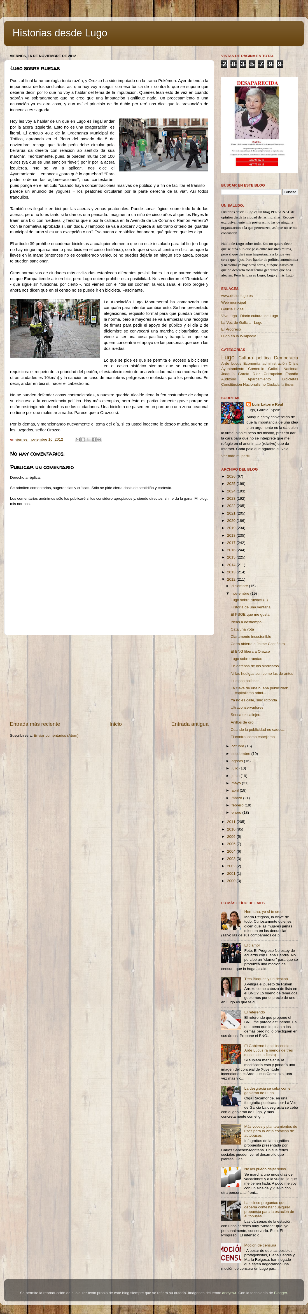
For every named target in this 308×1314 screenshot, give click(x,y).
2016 (232, 550)
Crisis (293, 363)
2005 (232, 844)
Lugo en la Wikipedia (238, 336)
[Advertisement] (109, 678)
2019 (232, 528)
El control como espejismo (253, 737)
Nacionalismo (254, 384)
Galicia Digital (232, 309)
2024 (232, 491)
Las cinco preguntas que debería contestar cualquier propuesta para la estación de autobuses (269, 1209)
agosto (238, 761)
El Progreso (231, 329)
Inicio (115, 724)
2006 (232, 836)
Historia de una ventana (251, 607)
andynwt (229, 1293)
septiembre (241, 754)
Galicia (273, 369)
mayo (237, 783)
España (291, 374)
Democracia (286, 357)
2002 (232, 866)
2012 (232, 579)
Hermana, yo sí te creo (263, 912)
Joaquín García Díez (240, 374)
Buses (289, 384)
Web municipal (233, 302)
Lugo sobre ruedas (246, 659)
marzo (237, 798)
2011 (232, 822)
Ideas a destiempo (246, 622)
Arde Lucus (231, 363)
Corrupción (272, 374)
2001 (232, 873)
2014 (232, 565)
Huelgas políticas (245, 681)
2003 (232, 859)
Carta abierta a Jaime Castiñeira (258, 644)
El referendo (254, 1012)
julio (235, 768)
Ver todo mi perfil (235, 456)
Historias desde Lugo (60, 33)
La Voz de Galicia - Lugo (241, 322)
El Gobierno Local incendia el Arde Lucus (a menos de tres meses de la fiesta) (268, 1050)
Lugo (228, 357)
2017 (232, 543)
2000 (232, 881)
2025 (232, 484)
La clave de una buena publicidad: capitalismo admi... (259, 690)
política (263, 357)
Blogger (280, 1293)
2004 (232, 851)
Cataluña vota (242, 629)
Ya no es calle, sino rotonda (254, 700)
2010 (232, 829)
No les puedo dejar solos (265, 1169)
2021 (232, 513)
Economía (251, 363)
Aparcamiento (259, 379)
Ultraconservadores (247, 707)
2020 (232, 520)
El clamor (252, 945)
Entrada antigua (190, 724)
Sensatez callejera (246, 715)
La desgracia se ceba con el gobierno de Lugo (267, 1090)
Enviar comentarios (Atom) (56, 735)
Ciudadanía (275, 385)
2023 (232, 498)
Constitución (231, 384)
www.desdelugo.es (237, 296)
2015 (232, 557)
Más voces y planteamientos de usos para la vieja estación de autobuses (270, 1131)
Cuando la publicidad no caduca (257, 729)
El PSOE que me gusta (250, 614)
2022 (232, 506)
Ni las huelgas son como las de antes (262, 673)
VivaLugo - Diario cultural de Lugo (249, 316)
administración (274, 363)
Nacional (290, 369)
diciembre (240, 586)
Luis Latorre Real (267, 404)
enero (237, 812)
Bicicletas (290, 379)
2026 (232, 476)
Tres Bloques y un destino (266, 979)
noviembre (241, 593)
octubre (238, 746)
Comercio (256, 369)
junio (236, 776)
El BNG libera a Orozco (250, 651)
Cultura (245, 357)
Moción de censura (260, 1245)
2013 (232, 572)
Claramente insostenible (251, 636)
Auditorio (228, 379)
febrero (238, 805)
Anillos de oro (242, 722)
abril (236, 790)
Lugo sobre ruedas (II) (249, 600)
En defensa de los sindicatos (255, 666)
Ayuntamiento (232, 369)
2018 (232, 535)
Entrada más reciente (35, 724)
